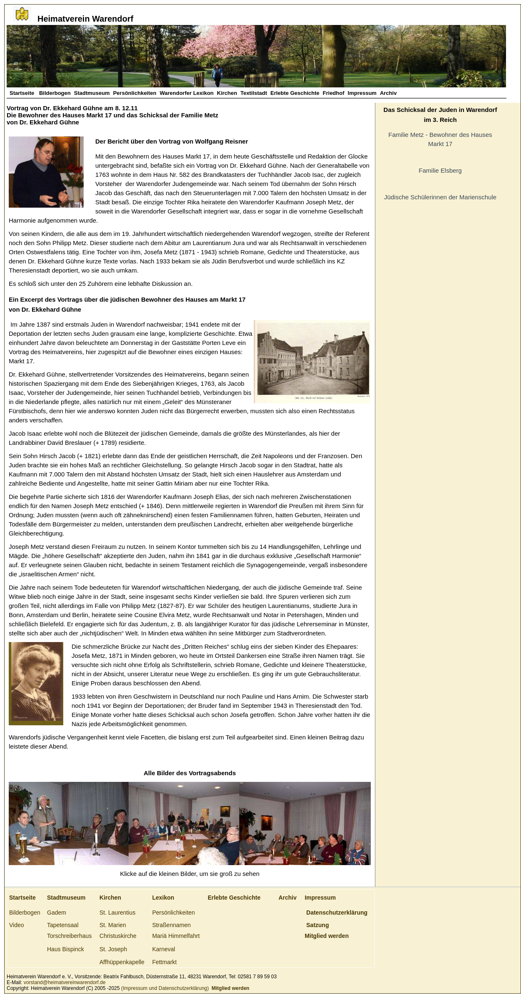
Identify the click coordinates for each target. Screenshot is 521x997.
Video (16, 925)
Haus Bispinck (65, 949)
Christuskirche (117, 936)
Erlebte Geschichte (295, 93)
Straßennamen (171, 925)
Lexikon (163, 897)
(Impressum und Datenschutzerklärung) (164, 988)
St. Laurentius (117, 912)
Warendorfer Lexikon (187, 93)
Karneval (163, 949)
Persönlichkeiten (134, 93)
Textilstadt (254, 93)
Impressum (362, 93)
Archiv (388, 93)
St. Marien (112, 925)
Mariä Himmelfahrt (176, 936)
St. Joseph (113, 949)
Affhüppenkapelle (121, 962)
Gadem (56, 912)
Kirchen (227, 93)
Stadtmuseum (92, 93)
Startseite (23, 93)
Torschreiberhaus (69, 936)
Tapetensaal (63, 925)
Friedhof (334, 93)
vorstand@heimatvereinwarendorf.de (65, 982)
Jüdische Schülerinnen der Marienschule (440, 197)
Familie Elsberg (440, 170)
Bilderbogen (55, 93)
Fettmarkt (164, 962)
